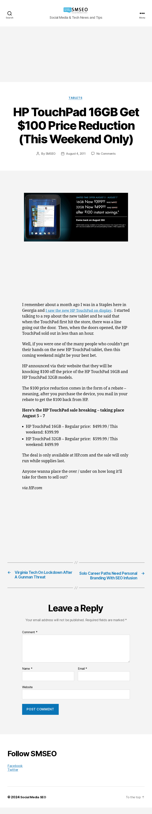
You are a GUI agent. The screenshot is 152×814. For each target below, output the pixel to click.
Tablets (76, 98)
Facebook (15, 772)
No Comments (107, 154)
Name (27, 675)
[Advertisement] (76, 54)
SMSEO (50, 154)
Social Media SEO (34, 803)
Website (27, 693)
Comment (30, 638)
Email (82, 675)
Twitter (12, 776)
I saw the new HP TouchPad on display (81, 311)
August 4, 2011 (76, 154)
